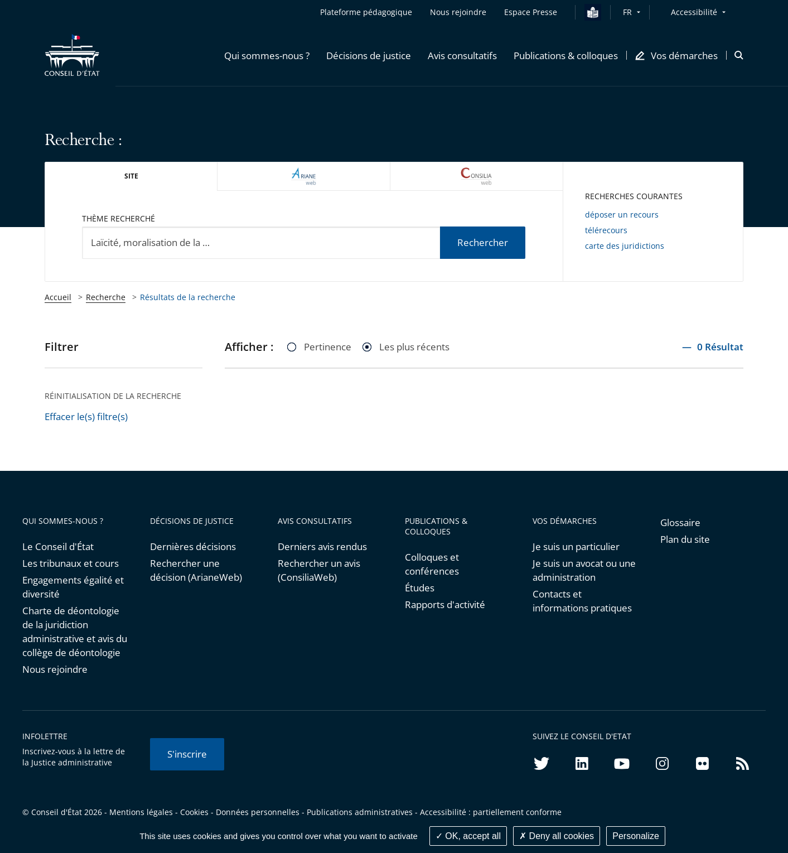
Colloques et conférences (432, 564)
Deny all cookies (556, 836)
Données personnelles (257, 812)
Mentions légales (141, 812)
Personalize (635, 836)
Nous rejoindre (55, 669)
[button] (267, 55)
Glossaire (680, 522)
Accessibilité (694, 12)
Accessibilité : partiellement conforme (491, 812)
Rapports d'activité (445, 604)
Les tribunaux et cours (70, 563)
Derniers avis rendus (322, 546)
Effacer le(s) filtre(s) (86, 416)
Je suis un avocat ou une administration (584, 570)
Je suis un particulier (576, 546)
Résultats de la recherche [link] (187, 297)
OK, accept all (468, 836)
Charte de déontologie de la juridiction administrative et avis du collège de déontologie (74, 631)
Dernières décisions (193, 546)
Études (419, 587)
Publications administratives (360, 812)
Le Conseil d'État (58, 546)
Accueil (58, 297)
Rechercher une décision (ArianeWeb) (196, 570)
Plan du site (685, 539)
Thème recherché (118, 218)
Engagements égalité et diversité (73, 587)
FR (627, 12)
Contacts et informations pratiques (582, 600)
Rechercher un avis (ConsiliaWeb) (319, 570)
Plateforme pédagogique (366, 12)
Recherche (105, 297)
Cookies (194, 812)
